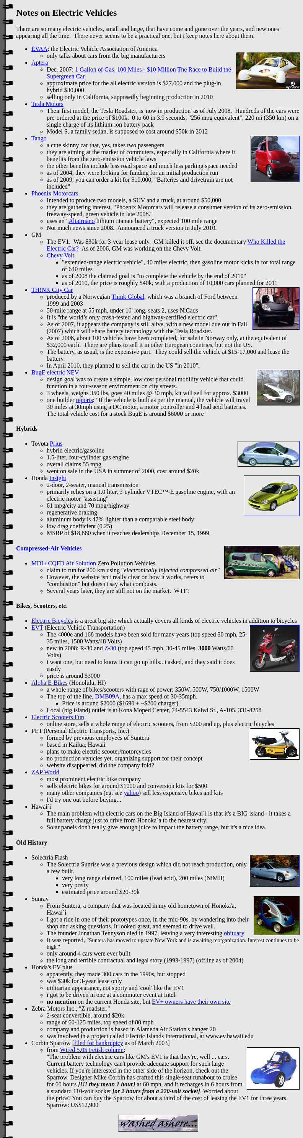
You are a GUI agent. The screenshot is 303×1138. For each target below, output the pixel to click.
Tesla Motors (47, 104)
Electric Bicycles (52, 620)
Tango (39, 138)
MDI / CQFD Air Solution (63, 563)
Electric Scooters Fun (57, 717)
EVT (37, 627)
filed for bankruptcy (98, 1043)
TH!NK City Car (52, 290)
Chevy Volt (60, 255)
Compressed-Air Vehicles (48, 548)
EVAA (39, 49)
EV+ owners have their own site (191, 1001)
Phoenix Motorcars (54, 193)
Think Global (127, 296)
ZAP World (45, 772)
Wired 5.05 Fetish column (92, 1050)
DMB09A (107, 696)
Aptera (39, 62)
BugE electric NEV (55, 372)
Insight (57, 478)
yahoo (131, 793)
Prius (56, 443)
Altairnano (81, 221)
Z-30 (110, 648)
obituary (234, 933)
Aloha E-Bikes (49, 682)
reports (84, 400)
